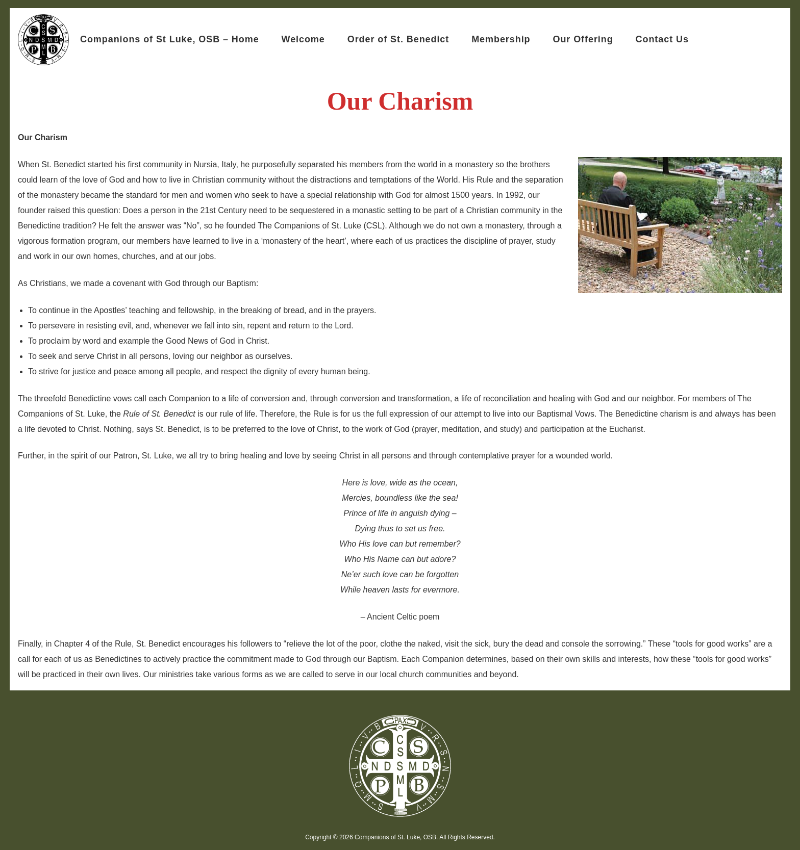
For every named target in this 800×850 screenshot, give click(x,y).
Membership (500, 39)
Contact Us (662, 39)
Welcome (303, 39)
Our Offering (583, 39)
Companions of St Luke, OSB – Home (169, 39)
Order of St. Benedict (398, 39)
